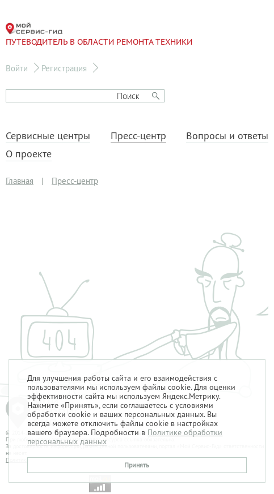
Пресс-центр (138, 136)
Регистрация (64, 68)
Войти (17, 68)
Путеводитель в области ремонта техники (99, 35)
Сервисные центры (48, 136)
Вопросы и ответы (227, 136)
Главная (19, 180)
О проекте (29, 154)
